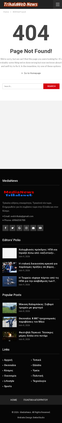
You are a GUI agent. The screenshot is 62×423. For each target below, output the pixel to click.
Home (13, 400)
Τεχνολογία (39, 381)
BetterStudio (39, 417)
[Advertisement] (31, 135)
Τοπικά (37, 359)
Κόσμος (8, 370)
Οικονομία (10, 375)
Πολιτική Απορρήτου (35, 400)
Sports (8, 386)
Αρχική (8, 359)
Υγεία (36, 370)
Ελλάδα (37, 365)
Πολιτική (38, 375)
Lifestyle (9, 381)
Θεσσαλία (10, 365)
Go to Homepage (31, 73)
